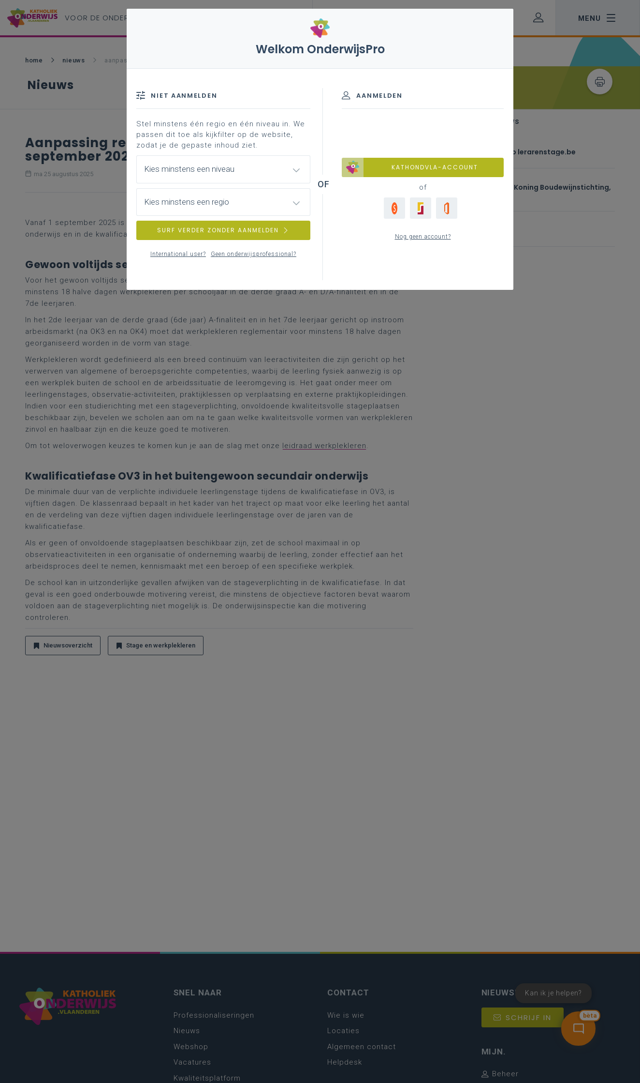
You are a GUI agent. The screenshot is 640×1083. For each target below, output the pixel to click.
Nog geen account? (423, 236)
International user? (178, 254)
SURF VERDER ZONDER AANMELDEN (223, 230)
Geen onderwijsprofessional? (253, 254)
